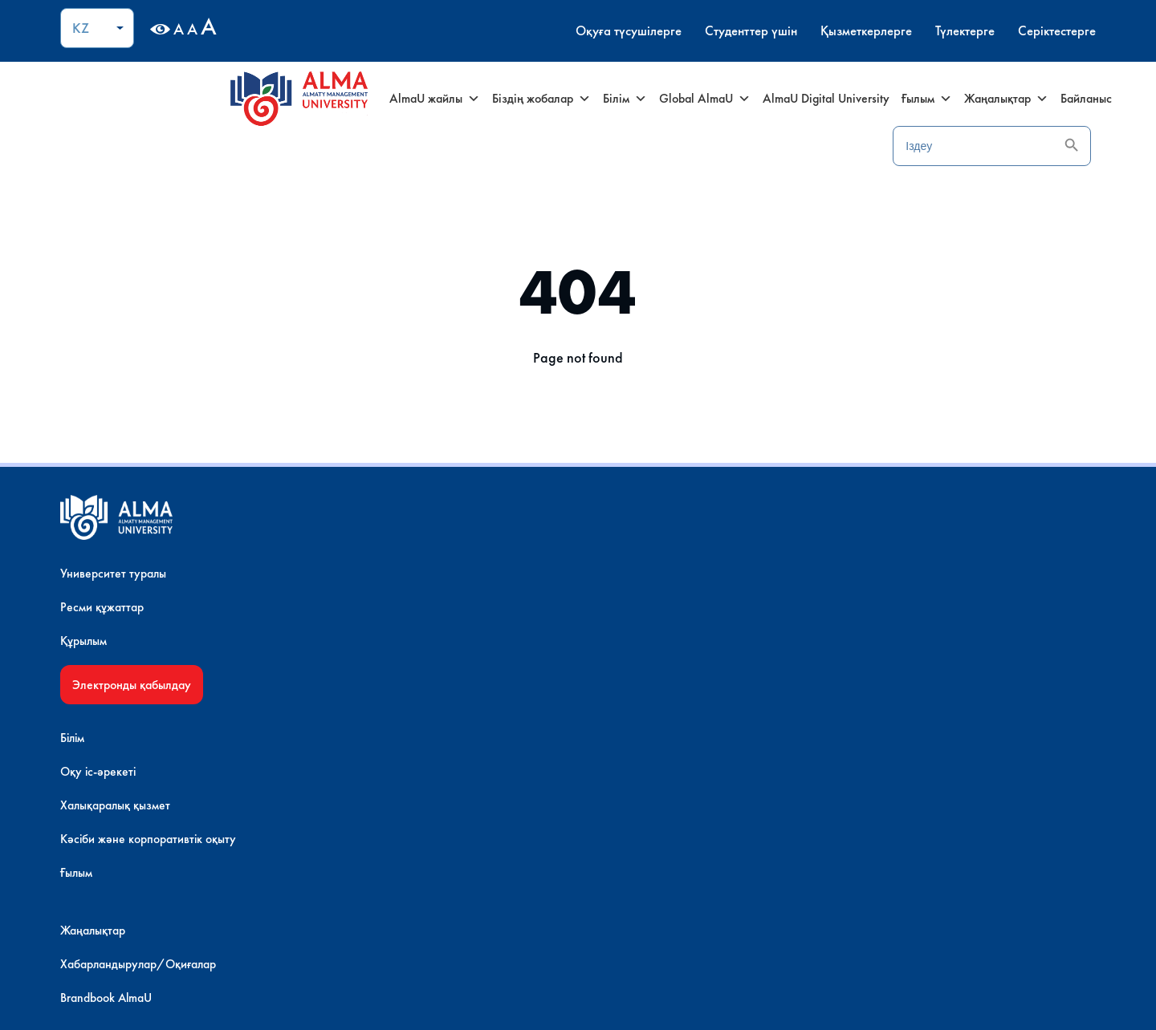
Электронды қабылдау (177, 695)
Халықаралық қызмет (398, 651)
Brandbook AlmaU (624, 651)
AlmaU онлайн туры (158, 812)
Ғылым (905, 99)
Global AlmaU (683, 99)
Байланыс (1064, 98)
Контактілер (846, 584)
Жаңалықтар (984, 99)
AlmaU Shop (138, 776)
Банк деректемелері (867, 651)
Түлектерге (911, 31)
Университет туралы (159, 584)
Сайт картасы (849, 618)
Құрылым (129, 651)
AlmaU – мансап (858, 685)
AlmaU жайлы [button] (413, 99)
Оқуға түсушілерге (555, 31)
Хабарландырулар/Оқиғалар (657, 618)
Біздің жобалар (519, 99)
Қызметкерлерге (806, 31)
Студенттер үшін (684, 31)
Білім (603, 99)
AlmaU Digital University (804, 98)
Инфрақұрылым (147, 794)
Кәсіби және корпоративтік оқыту (430, 685)
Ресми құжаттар (147, 618)
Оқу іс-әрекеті (381, 618)
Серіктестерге (1009, 31)
